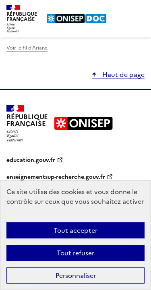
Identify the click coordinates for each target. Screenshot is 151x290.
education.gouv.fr (30, 160)
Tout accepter (75, 230)
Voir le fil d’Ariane (27, 48)
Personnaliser (76, 275)
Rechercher (124, 10)
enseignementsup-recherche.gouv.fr (55, 177)
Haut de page (123, 74)
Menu (140, 10)
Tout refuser (75, 253)
